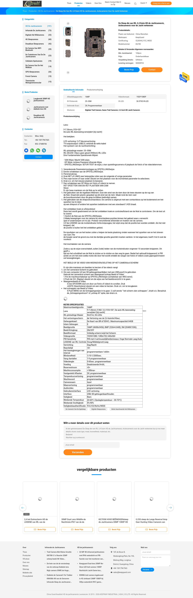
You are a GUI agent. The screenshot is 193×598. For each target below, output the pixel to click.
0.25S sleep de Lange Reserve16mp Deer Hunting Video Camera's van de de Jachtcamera (151, 522)
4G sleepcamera (38, 39)
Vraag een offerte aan (161, 3)
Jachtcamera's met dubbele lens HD (41, 108)
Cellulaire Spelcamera (38, 61)
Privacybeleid (28, 576)
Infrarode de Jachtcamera (38, 30)
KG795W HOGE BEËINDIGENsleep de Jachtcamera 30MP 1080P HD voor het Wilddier (113, 522)
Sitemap (26, 569)
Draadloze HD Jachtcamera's (39, 116)
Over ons (26, 562)
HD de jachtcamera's (38, 26)
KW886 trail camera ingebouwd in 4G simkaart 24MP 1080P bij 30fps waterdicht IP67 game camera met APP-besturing (91, 579)
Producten (27, 555)
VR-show (26, 559)
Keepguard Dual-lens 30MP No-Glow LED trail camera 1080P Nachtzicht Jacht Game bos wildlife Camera (91, 567)
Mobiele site (27, 573)
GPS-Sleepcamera (38, 72)
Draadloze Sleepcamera (38, 44)
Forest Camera (38, 76)
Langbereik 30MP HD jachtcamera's (42, 100)
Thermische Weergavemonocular (38, 82)
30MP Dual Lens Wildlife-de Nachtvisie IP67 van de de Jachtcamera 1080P (73, 522)
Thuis (25, 552)
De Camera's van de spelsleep (76, 409)
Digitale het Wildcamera (38, 35)
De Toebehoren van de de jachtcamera (38, 56)
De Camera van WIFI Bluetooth (38, 49)
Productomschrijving (95, 90)
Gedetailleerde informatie (73, 90)
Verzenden (78, 452)
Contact (38, 157)
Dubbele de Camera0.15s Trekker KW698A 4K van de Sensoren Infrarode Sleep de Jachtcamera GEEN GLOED (59, 579)
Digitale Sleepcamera (98, 409)
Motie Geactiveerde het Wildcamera (123, 409)
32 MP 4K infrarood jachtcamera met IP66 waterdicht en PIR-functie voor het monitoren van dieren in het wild (91, 556)
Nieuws (25, 566)
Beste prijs (129, 70)
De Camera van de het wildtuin (38, 66)
